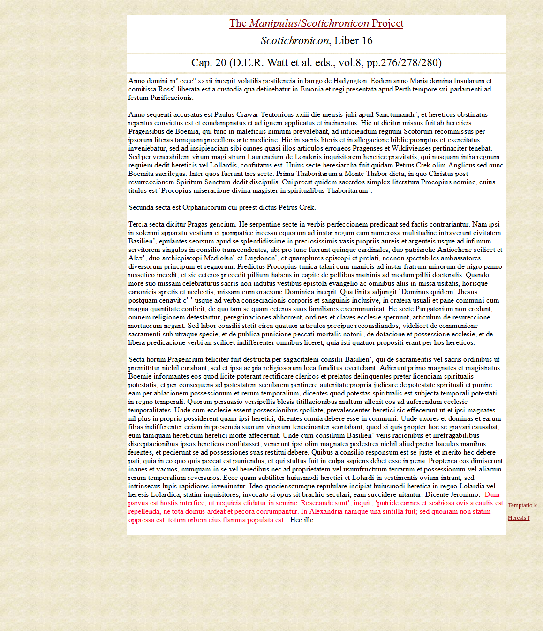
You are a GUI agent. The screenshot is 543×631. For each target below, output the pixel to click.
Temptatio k (522, 505)
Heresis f (519, 517)
